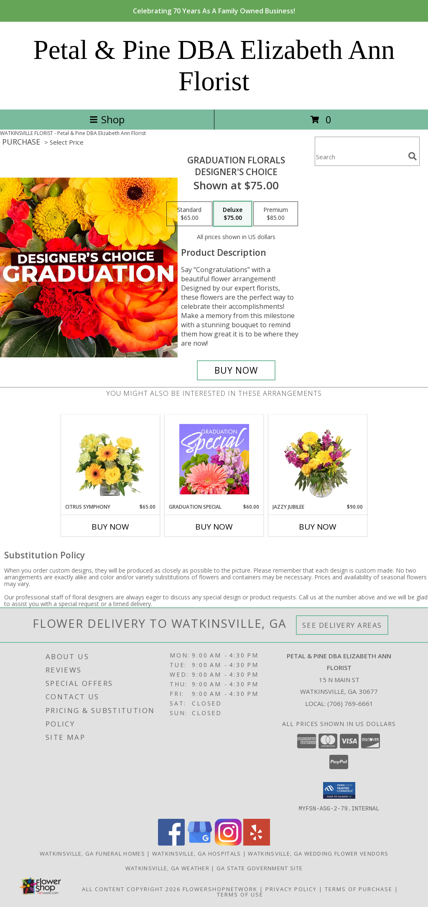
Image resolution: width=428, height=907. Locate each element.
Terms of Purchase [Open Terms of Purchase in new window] (358, 888)
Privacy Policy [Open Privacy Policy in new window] (291, 888)
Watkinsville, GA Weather (167, 867)
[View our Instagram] (228, 843)
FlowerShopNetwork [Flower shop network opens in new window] (220, 888)
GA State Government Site (260, 867)
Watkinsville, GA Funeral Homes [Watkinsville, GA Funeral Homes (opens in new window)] (92, 853)
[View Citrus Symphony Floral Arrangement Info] (110, 459)
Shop (107, 119)
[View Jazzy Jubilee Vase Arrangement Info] (318, 459)
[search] (412, 156)
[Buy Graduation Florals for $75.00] (236, 370)
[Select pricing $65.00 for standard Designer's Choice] (189, 214)
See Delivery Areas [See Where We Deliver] (342, 625)
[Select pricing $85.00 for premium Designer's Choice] (276, 214)
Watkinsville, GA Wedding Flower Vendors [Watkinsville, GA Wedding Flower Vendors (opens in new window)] (318, 853)
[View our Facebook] (171, 843)
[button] (339, 790)
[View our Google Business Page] (199, 843)
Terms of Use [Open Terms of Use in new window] (240, 894)
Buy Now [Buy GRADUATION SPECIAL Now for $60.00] (214, 526)
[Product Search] (360, 157)
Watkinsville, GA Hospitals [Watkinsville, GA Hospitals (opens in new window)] (196, 853)
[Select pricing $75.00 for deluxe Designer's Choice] (232, 214)
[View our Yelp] (256, 843)
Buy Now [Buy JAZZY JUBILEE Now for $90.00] (317, 526)
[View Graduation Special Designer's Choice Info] (214, 459)
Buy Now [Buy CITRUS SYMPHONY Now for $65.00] (110, 526)
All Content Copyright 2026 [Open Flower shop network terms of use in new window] (131, 888)
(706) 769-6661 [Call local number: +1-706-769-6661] (350, 703)
